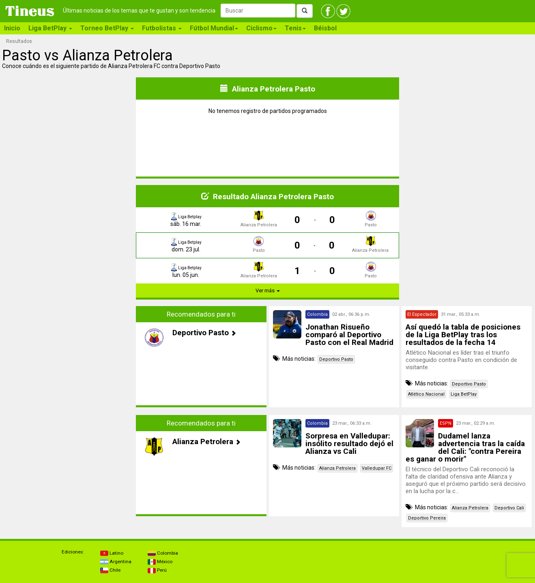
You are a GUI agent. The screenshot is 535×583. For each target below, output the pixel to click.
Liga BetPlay (464, 394)
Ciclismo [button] (261, 28)
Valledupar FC (376, 468)
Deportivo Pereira (427, 518)
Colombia (163, 553)
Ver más (268, 290)
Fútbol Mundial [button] (214, 28)
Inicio (12, 28)
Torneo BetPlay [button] (107, 28)
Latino (111, 553)
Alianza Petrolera (337, 468)
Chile (110, 570)
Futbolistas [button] (162, 28)
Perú (157, 570)
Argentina (115, 561)
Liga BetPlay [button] (50, 28)
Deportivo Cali (509, 508)
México (160, 561)
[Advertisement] (68, 356)
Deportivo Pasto (336, 359)
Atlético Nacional (426, 394)
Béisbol (325, 28)
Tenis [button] (295, 28)
